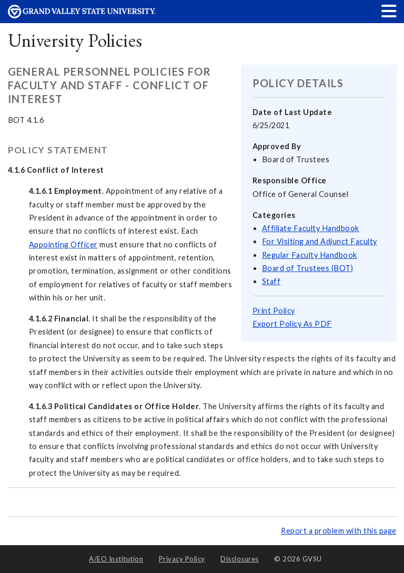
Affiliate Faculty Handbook (310, 228)
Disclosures (239, 559)
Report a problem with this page (339, 530)
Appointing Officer (63, 244)
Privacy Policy (182, 559)
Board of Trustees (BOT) (308, 268)
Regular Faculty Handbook (309, 255)
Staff (271, 281)
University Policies (75, 40)
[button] (389, 11)
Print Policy (273, 310)
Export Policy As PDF (292, 323)
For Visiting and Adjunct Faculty (319, 241)
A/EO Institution (116, 559)
